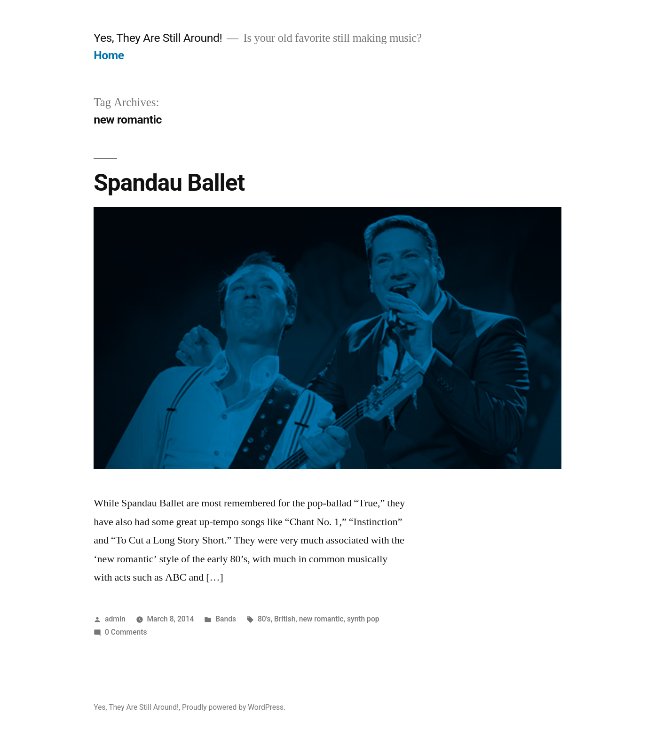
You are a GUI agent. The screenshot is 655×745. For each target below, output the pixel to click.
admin (115, 618)
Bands (225, 618)
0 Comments (126, 632)
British (284, 618)
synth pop (363, 618)
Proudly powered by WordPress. (233, 707)
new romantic (321, 618)
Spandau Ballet (169, 182)
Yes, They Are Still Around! (158, 38)
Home (109, 55)
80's (264, 618)
